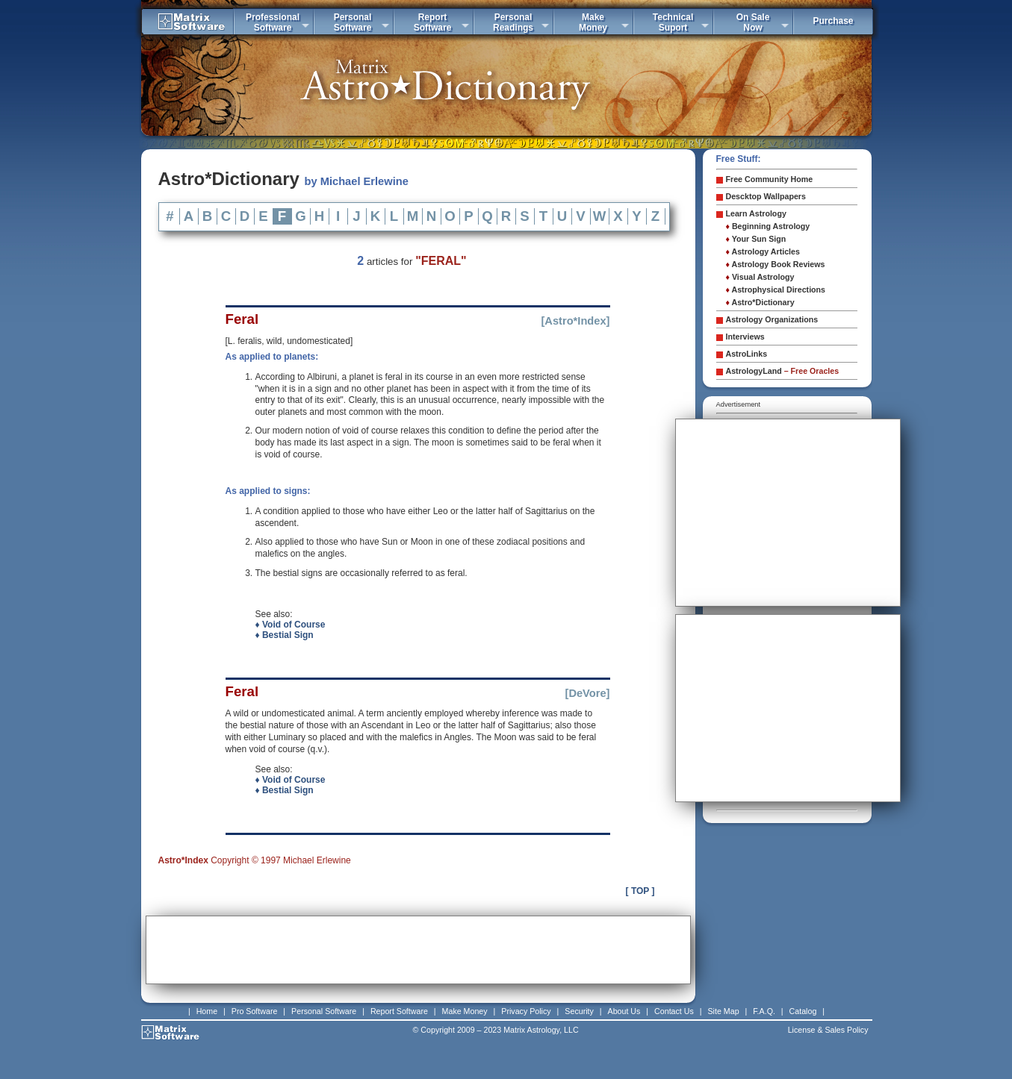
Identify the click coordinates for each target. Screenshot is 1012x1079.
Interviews (745, 336)
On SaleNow (753, 22)
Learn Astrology (756, 213)
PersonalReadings (513, 22)
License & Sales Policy (828, 1029)
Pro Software (255, 1011)
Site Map (723, 1011)
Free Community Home (769, 179)
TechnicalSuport (673, 22)
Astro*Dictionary (760, 302)
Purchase (833, 21)
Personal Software (323, 1011)
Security (579, 1011)
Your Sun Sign (756, 238)
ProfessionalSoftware (272, 22)
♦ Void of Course (290, 624)
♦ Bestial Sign (284, 635)
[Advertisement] (418, 949)
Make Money (465, 1011)
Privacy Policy (525, 1011)
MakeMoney (593, 22)
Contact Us (674, 1011)
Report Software (399, 1011)
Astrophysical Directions (776, 289)
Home (206, 1011)
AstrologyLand (782, 370)
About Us (624, 1011)
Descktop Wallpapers (766, 196)
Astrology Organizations (772, 319)
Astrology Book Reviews (775, 264)
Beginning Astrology (768, 226)
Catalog (803, 1011)
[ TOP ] (640, 891)
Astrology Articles (763, 251)
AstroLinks (747, 353)
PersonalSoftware (353, 22)
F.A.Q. (764, 1011)
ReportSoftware (433, 22)
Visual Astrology (760, 276)
